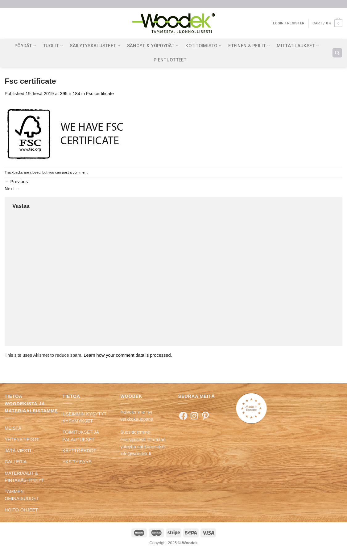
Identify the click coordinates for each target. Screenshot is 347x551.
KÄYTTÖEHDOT (79, 450)
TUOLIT (53, 45)
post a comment (75, 172)
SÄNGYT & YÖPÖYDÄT (153, 45)
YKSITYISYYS (77, 461)
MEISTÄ (13, 428)
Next (12, 188)
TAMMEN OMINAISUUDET (22, 495)
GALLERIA (16, 461)
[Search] (337, 52)
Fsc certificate (100, 93)
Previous (16, 181)
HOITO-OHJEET (21, 509)
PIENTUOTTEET (170, 60)
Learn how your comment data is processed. (128, 355)
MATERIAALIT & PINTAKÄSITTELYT (24, 477)
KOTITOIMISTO (203, 45)
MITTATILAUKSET (298, 45)
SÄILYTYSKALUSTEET (95, 45)
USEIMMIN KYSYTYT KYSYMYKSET (85, 417)
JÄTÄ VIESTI (18, 450)
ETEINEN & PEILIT (249, 45)
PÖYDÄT (25, 45)
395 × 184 (70, 93)
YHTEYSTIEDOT (22, 439)
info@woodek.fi (135, 453)
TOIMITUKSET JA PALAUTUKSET (81, 436)
